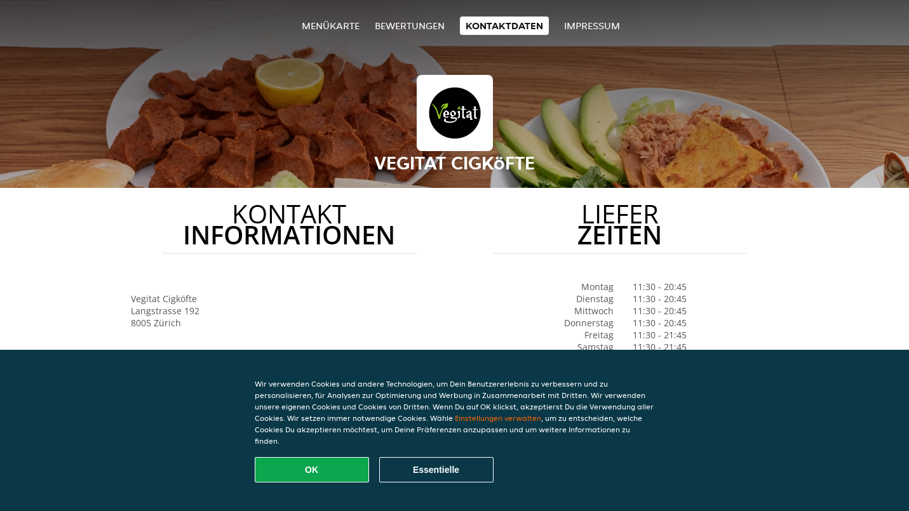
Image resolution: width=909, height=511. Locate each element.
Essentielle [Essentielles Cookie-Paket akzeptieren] (436, 470)
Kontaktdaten (504, 25)
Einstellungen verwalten (498, 418)
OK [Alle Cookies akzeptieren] (311, 470)
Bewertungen (410, 25)
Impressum (592, 25)
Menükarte (331, 25)
